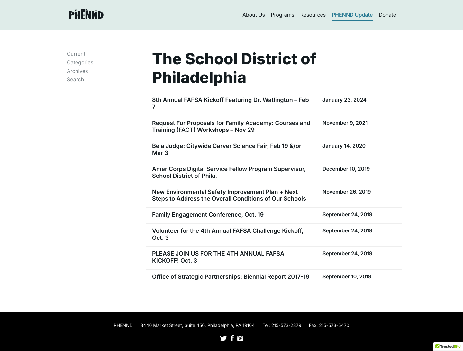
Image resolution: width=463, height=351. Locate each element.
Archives (77, 71)
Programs (282, 15)
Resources (313, 15)
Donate (387, 15)
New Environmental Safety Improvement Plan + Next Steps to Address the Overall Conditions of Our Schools (229, 196)
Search (75, 79)
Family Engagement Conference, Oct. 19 (208, 215)
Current (76, 53)
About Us (253, 15)
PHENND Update (352, 15)
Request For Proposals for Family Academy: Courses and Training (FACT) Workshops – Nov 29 (231, 127)
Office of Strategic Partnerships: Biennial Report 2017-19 (231, 277)
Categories (80, 62)
